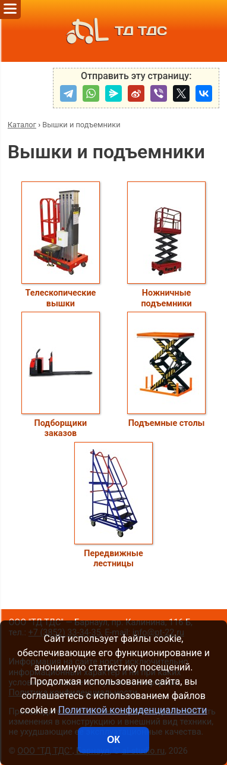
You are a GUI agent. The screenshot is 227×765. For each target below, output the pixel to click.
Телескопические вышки (60, 244)
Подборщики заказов (60, 375)
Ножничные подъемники (166, 244)
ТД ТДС (113, 31)
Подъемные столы (166, 370)
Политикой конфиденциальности (132, 710)
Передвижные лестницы (113, 505)
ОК (113, 740)
